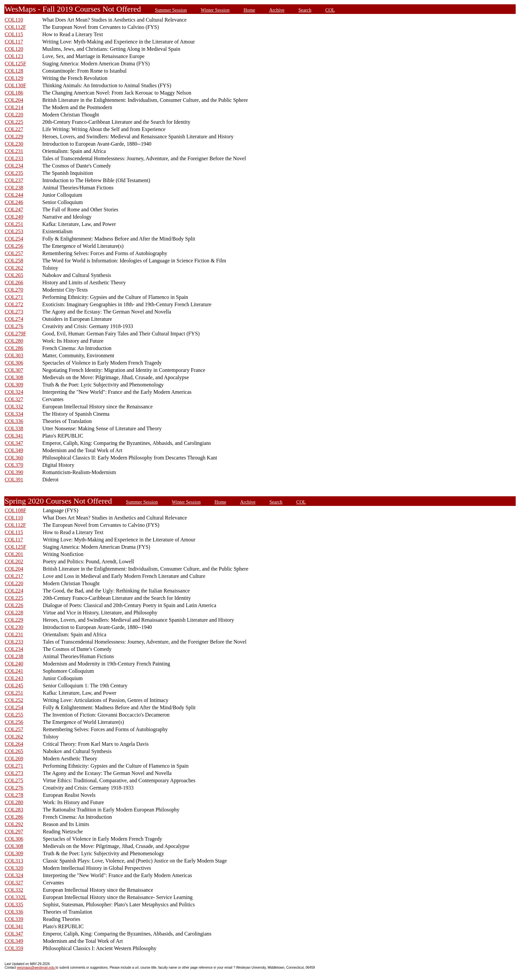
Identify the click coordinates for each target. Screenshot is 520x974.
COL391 (14, 479)
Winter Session (215, 10)
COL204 (14, 100)
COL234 (14, 166)
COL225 (14, 122)
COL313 (14, 861)
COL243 (14, 678)
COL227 (14, 129)
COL (330, 10)
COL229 (14, 136)
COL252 (14, 700)
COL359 (14, 948)
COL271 (14, 297)
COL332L (16, 897)
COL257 (14, 253)
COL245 (14, 685)
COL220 (14, 114)
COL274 (14, 319)
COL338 (14, 428)
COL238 (14, 187)
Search (304, 10)
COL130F (15, 85)
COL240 (14, 663)
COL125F (15, 63)
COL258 (14, 260)
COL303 (14, 355)
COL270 (14, 290)
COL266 (14, 282)
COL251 (14, 224)
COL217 (14, 576)
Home (249, 10)
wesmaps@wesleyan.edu (36, 967)
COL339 (14, 919)
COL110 (14, 20)
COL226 (14, 605)
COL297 (14, 831)
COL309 (14, 384)
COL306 (14, 363)
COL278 (14, 795)
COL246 (14, 202)
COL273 (14, 311)
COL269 (14, 758)
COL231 (14, 151)
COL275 (14, 780)
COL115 (14, 34)
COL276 (14, 326)
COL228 (14, 612)
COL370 (14, 465)
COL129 (14, 78)
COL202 (14, 561)
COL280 (14, 341)
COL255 (14, 715)
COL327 (14, 399)
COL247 (14, 209)
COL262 (14, 268)
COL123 (14, 56)
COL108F (15, 510)
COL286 (14, 348)
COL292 (14, 824)
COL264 (14, 744)
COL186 (14, 93)
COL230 (14, 144)
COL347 (14, 443)
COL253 (14, 231)
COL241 (14, 671)
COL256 (14, 246)
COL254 (14, 239)
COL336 (14, 421)
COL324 (14, 392)
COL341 (14, 436)
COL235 (14, 173)
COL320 (14, 868)
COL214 (14, 107)
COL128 (14, 71)
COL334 (14, 414)
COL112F (15, 27)
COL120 (14, 49)
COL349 (14, 450)
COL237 (14, 180)
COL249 (14, 217)
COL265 (14, 275)
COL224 (14, 590)
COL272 (14, 304)
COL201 (14, 554)
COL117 (14, 41)
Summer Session (171, 10)
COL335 (14, 904)
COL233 (14, 158)
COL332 (14, 406)
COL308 (14, 377)
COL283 (14, 809)
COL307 (14, 370)
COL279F (15, 333)
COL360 (14, 457)
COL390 (14, 472)
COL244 (14, 195)
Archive (276, 10)
